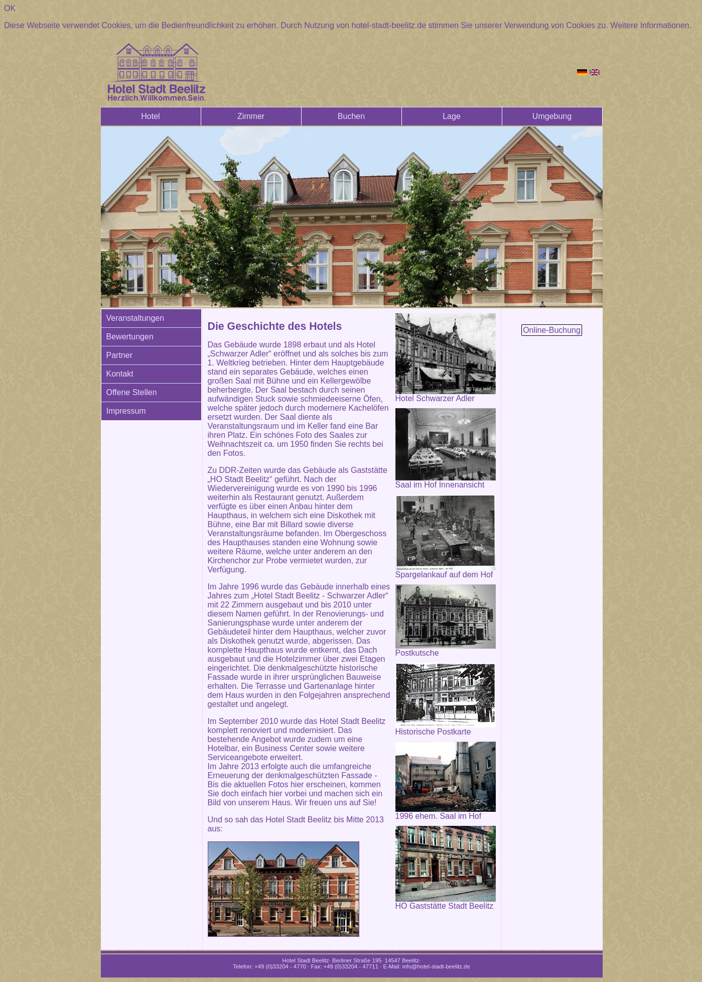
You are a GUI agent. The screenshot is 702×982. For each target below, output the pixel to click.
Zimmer (250, 116)
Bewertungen (130, 336)
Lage (452, 116)
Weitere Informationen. (650, 25)
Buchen (351, 116)
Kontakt (119, 374)
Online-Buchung (552, 330)
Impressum (126, 411)
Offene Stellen (131, 392)
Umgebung (552, 116)
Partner (119, 355)
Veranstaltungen (135, 318)
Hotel (150, 116)
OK (10, 8)
